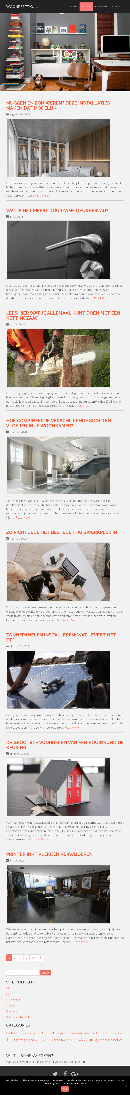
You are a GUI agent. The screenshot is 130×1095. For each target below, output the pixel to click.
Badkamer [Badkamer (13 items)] (13, 1033)
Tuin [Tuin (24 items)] (10, 1039)
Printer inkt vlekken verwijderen (49, 854)
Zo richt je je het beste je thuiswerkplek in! (62, 532)
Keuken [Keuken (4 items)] (59, 1033)
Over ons (101, 6)
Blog (86, 6)
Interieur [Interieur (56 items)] (45, 1032)
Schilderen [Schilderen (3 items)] (102, 1033)
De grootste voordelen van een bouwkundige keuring (65, 745)
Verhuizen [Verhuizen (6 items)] (74, 1040)
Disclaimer (13, 1000)
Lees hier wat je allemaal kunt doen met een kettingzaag (63, 315)
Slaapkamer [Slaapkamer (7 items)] (116, 1033)
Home (73, 6)
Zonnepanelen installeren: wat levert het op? (61, 637)
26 (33, 957)
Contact (118, 6)
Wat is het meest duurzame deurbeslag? (57, 210)
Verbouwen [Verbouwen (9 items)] (60, 1040)
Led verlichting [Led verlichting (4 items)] (73, 1033)
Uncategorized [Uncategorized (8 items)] (24, 1040)
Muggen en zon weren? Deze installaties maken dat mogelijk (58, 105)
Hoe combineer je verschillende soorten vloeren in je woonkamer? (58, 423)
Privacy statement (17, 1017)
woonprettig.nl (22, 6)
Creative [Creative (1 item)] (25, 1034)
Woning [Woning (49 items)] (89, 1039)
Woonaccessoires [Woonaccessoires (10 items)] (110, 1040)
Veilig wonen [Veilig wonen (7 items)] (42, 1040)
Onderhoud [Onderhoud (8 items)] (89, 1033)
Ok (65, 1088)
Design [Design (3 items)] (32, 1033)
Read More (41, 195)
